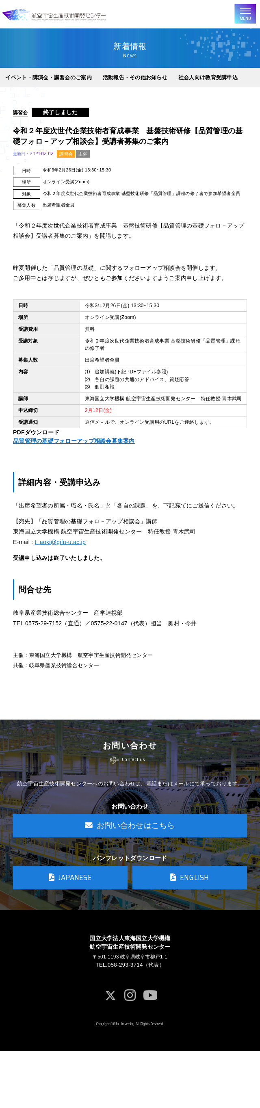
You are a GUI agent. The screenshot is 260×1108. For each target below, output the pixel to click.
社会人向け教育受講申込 (208, 82)
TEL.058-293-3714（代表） (130, 1021)
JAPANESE (70, 930)
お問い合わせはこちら (130, 876)
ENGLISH (189, 930)
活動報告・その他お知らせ (135, 82)
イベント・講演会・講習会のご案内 (48, 82)
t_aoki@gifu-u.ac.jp (60, 573)
